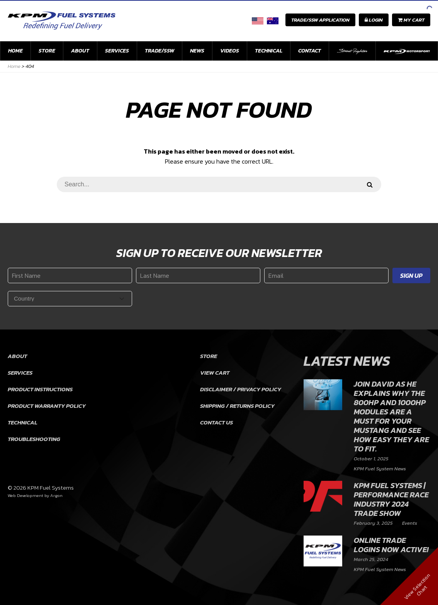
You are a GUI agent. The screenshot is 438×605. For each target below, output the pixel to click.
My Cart (411, 20)
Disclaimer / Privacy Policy (240, 389)
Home (15, 51)
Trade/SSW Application (320, 20)
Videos (229, 51)
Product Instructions (40, 389)
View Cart (214, 372)
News (197, 51)
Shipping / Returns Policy (237, 405)
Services (117, 51)
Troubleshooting (34, 438)
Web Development (25, 495)
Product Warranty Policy (47, 405)
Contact (309, 51)
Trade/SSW (159, 51)
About (80, 51)
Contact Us (216, 422)
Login (374, 20)
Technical (268, 51)
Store (47, 51)
